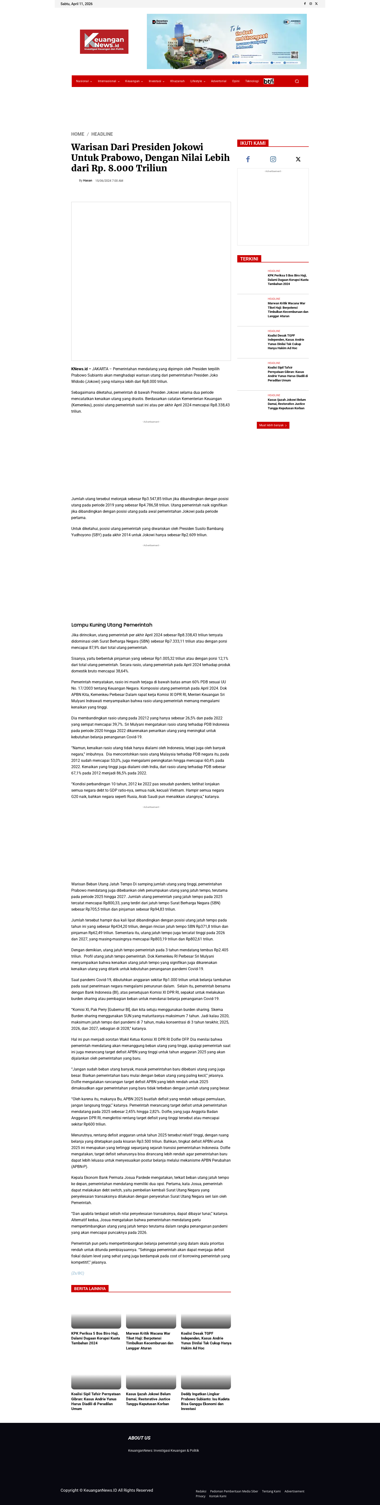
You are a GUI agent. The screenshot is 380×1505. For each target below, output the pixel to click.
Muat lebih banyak (273, 423)
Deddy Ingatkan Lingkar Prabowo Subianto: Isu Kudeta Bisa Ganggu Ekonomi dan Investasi (205, 1401)
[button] (296, 81)
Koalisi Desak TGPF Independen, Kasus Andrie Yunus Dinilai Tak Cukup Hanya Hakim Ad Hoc (206, 1340)
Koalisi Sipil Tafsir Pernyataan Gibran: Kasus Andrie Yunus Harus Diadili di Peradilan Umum (95, 1401)
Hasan (87, 180)
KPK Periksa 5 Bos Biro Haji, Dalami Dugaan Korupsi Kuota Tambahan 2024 (95, 1338)
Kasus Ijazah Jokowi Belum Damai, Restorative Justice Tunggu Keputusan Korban (148, 1399)
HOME (77, 134)
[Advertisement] (151, 458)
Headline (102, 134)
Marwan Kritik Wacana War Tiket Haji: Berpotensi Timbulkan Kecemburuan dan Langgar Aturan (149, 1340)
